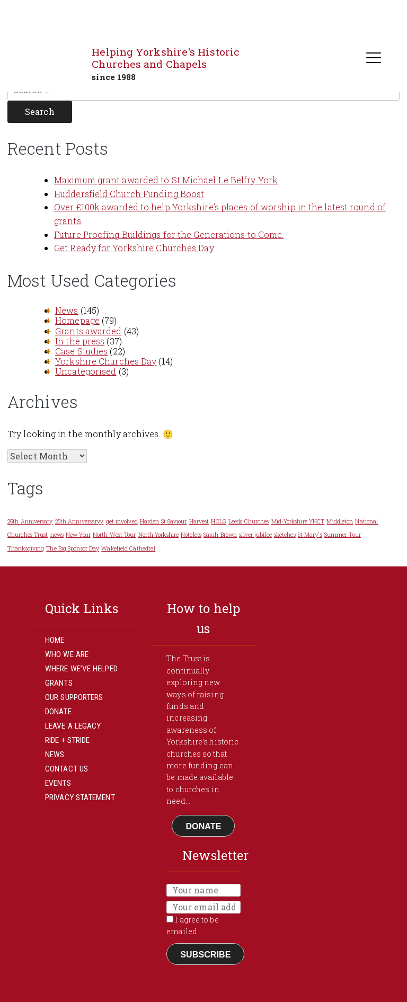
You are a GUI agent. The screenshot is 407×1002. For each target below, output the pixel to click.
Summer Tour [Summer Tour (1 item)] (342, 534)
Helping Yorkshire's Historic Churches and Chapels (166, 57)
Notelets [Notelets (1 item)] (191, 534)
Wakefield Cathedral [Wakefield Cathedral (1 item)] (128, 548)
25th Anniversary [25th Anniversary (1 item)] (30, 521)
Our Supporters (74, 697)
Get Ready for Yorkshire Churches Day (134, 247)
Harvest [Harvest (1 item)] (199, 521)
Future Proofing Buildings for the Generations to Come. (169, 234)
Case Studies (81, 351)
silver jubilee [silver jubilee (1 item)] (255, 534)
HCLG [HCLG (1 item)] (218, 521)
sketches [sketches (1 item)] (285, 534)
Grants (59, 683)
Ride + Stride (67, 740)
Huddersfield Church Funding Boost (129, 193)
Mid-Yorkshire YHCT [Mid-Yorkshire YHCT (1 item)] (298, 521)
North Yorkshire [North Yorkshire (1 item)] (158, 534)
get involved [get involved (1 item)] (122, 521)
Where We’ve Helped (81, 668)
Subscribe (205, 954)
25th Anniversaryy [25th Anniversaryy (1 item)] (79, 521)
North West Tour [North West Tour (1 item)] (114, 534)
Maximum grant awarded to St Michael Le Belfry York (166, 179)
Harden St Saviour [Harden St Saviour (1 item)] (163, 521)
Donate (58, 711)
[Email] (203, 907)
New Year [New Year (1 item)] (78, 534)
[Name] (203, 890)
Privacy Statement (80, 797)
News (66, 310)
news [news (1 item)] (57, 534)
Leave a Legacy (73, 726)
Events (58, 783)
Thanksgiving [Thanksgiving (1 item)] (25, 548)
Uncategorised (85, 371)
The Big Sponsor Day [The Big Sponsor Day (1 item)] (72, 548)
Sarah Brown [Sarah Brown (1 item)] (220, 534)
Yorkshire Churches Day (105, 361)
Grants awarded (88, 330)
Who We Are (67, 654)
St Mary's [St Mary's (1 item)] (310, 534)
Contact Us (66, 769)
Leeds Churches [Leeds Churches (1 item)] (248, 521)
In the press (79, 341)
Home (54, 640)
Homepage (77, 320)
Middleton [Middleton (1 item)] (339, 521)
